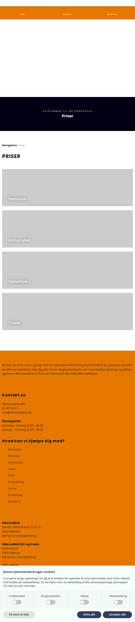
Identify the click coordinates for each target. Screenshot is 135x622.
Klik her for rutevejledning (19, 536)
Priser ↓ (23, 145)
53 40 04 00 (10, 408)
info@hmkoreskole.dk (16, 412)
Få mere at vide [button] (19, 614)
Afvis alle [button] (89, 614)
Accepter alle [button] (117, 614)
